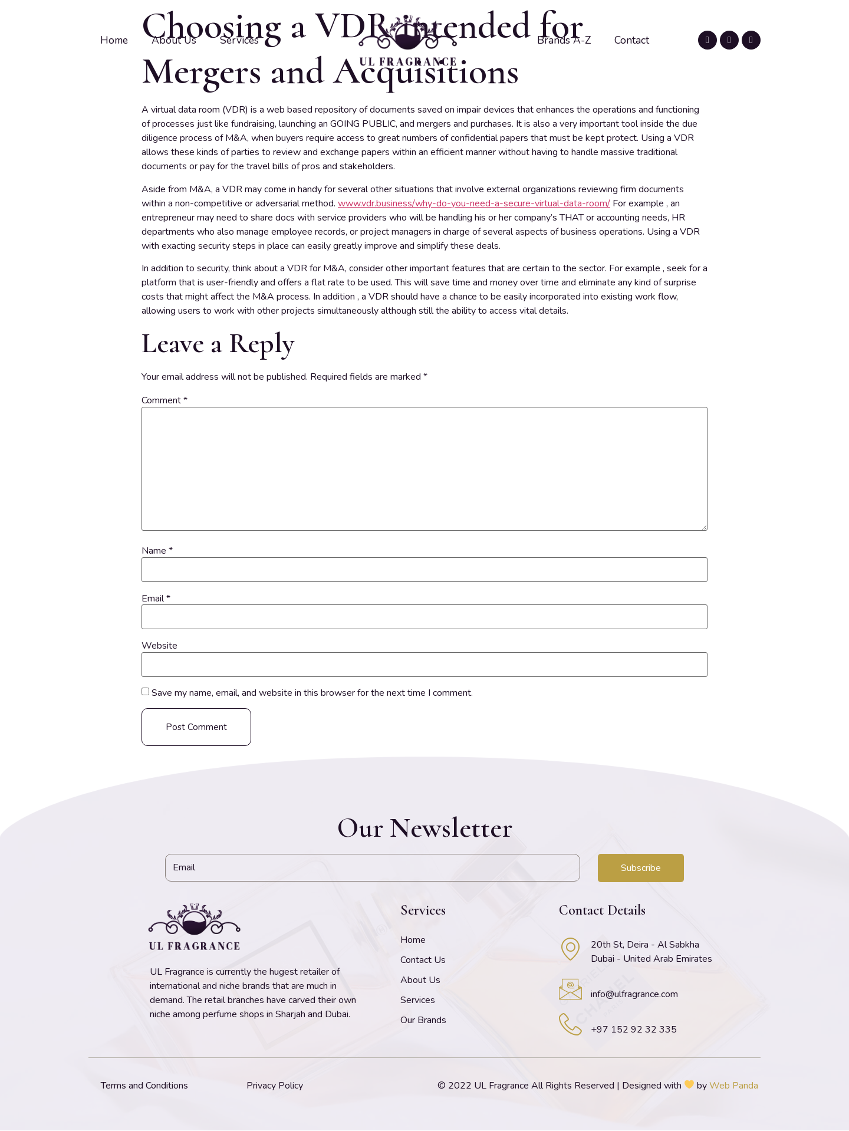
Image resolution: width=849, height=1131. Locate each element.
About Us (174, 40)
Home (114, 40)
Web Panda (733, 1086)
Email (156, 598)
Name (157, 550)
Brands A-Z (564, 40)
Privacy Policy (274, 1086)
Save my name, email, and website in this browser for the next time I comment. (312, 693)
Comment (164, 400)
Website (159, 645)
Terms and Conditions (144, 1086)
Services (239, 40)
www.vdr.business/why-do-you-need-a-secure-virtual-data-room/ (474, 203)
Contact (631, 40)
